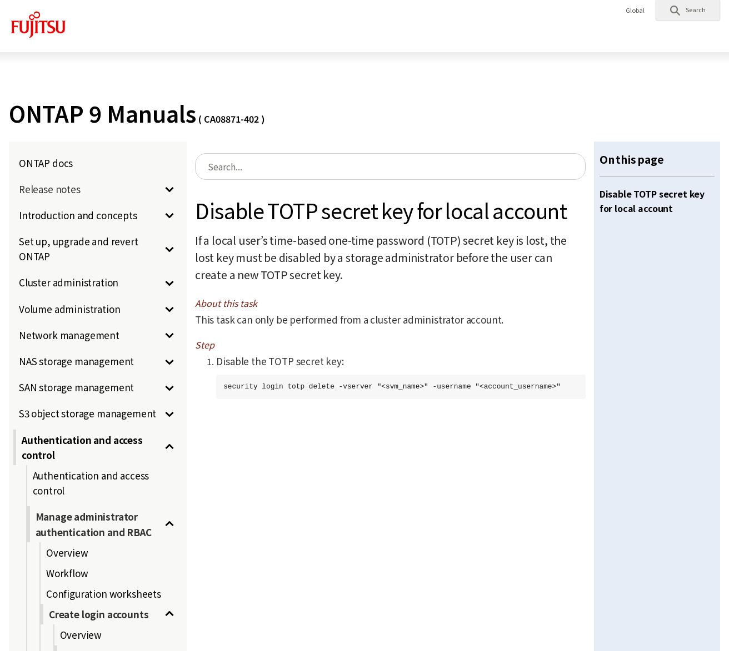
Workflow (67, 573)
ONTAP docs (46, 163)
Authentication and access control (82, 447)
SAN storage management (76, 387)
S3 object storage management (87, 413)
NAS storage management (76, 361)
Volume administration (69, 309)
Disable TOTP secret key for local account (652, 201)
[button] (688, 10)
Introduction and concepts (78, 215)
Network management (69, 335)
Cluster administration (68, 282)
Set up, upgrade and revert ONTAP (78, 248)
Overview (67, 552)
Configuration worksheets (103, 593)
